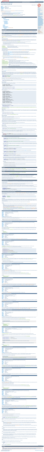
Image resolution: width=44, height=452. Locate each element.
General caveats (4, 18)
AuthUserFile (11, 229)
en (42, 445)
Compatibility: (2, 8)
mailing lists (35, 448)
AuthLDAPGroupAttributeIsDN (5, 62)
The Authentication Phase (6, 19)
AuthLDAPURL (3, 60)
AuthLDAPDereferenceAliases (6, 286)
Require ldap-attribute (4, 115)
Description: (3, 222)
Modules (36, 450)
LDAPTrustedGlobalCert (18, 168)
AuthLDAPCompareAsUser (5, 263)
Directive (10, 210)
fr (43, 445)
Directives (38, 450)
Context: (3, 224)
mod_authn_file (18, 192)
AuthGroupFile (8, 208)
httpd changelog (39, 27)
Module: (3, 226)
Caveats (5, 28)
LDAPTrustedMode (24, 168)
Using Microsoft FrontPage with (6, 27)
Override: (3, 214)
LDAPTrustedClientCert (12, 168)
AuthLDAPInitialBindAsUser (40, 21)
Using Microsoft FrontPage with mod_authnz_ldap (40, 14)
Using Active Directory (40, 13)
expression (25, 150)
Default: (3, 223)
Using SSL (3, 171)
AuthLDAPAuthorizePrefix (40, 16)
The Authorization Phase (5, 48)
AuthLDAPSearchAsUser (40, 24)
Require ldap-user (6, 21)
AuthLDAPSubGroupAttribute (32, 107)
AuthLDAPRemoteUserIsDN (5, 367)
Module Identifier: (3, 7)
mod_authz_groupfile (23, 192)
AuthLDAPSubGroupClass (40, 25)
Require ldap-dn (5, 22)
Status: (2, 225)
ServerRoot (30, 258)
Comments (39, 33)
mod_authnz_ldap (11, 27)
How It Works (3, 198)
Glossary (41, 450)
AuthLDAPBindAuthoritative (6, 221)
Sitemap (43, 450)
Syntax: (3, 212)
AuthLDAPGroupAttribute (40, 20)
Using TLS (39, 11)
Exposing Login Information (5, 26)
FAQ (39, 450)
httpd (21, 424)
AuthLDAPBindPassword (4, 47)
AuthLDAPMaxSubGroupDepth (40, 22)
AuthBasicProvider (15, 15)
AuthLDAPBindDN (39, 17)
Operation (39, 9)
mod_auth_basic (5, 15)
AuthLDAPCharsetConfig (40, 18)
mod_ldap (39, 30)
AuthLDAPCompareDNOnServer (41, 19)
